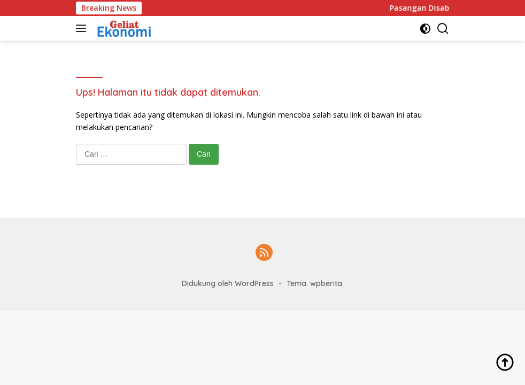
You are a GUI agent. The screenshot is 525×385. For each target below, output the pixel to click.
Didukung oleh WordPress (228, 283)
